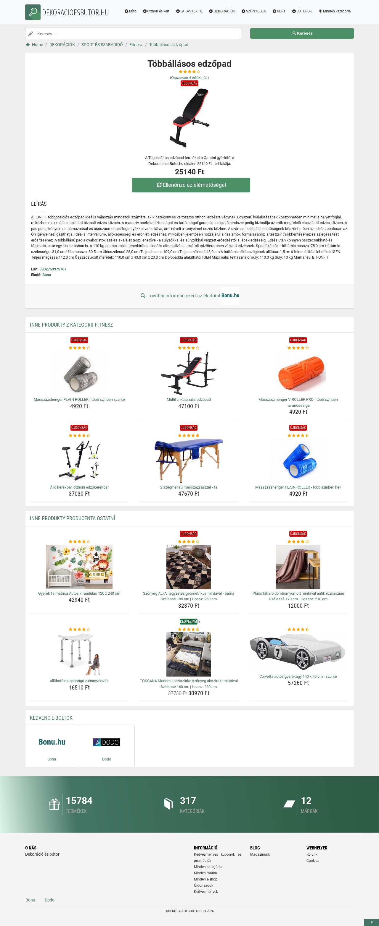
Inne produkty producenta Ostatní (72, 518)
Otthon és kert (156, 11)
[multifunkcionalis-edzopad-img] (188, 373)
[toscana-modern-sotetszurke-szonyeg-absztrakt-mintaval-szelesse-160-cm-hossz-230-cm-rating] (188, 630)
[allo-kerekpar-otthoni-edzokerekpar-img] (79, 461)
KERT (279, 11)
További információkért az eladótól (189, 296)
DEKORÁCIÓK (221, 11)
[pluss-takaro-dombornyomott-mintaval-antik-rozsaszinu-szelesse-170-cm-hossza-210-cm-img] (298, 567)
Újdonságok (203, 885)
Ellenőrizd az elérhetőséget (191, 185)
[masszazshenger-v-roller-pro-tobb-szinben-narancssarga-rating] (298, 348)
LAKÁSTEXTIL (189, 11)
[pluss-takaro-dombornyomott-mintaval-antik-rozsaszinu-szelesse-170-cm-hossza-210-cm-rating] (298, 542)
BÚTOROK (301, 11)
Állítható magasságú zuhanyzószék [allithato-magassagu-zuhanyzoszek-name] (79, 681)
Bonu (46, 275)
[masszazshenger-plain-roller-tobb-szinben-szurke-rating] (79, 348)
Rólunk (311, 854)
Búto (130, 11)
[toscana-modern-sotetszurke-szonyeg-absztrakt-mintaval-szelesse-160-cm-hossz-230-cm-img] (188, 654)
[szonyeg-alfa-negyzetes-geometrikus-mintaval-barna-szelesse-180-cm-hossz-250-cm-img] (188, 567)
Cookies (312, 861)
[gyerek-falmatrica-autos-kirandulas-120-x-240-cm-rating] (79, 542)
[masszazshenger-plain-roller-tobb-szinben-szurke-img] (79, 373)
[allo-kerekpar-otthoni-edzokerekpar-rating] (79, 436)
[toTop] (371, 922)
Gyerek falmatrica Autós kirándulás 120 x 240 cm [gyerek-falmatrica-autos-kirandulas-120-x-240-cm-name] (79, 593)
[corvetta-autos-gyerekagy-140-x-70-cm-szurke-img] (298, 652)
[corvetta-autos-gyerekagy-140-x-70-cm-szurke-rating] (298, 630)
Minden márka (205, 873)
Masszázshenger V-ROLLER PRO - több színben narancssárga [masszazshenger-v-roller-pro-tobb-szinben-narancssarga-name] (298, 402)
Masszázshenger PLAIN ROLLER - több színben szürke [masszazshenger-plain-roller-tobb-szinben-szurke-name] (79, 399)
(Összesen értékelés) (189, 77)
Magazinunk (260, 854)
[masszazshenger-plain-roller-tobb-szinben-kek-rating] (298, 436)
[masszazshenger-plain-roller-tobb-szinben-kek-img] (298, 461)
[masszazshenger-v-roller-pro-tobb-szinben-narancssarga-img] (298, 373)
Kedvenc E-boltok (51, 718)
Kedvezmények (206, 892)
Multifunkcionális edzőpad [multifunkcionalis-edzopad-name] (189, 399)
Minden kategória (334, 11)
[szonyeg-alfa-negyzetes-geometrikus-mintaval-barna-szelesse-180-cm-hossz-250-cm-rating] (188, 542)
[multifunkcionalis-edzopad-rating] (188, 348)
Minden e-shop (205, 879)
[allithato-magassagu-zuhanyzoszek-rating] (79, 630)
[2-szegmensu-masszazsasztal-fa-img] (188, 461)
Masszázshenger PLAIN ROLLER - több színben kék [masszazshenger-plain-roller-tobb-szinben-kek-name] (298, 487)
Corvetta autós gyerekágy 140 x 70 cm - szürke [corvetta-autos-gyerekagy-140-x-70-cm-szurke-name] (298, 676)
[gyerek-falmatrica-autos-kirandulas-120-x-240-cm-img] (79, 567)
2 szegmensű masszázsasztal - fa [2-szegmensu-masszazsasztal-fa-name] (188, 487)
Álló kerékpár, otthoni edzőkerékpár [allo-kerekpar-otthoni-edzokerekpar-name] (79, 487)
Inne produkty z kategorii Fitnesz (71, 325)
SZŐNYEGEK (253, 11)
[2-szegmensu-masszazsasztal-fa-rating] (188, 436)
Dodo (49, 900)
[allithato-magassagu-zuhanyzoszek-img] (79, 654)
